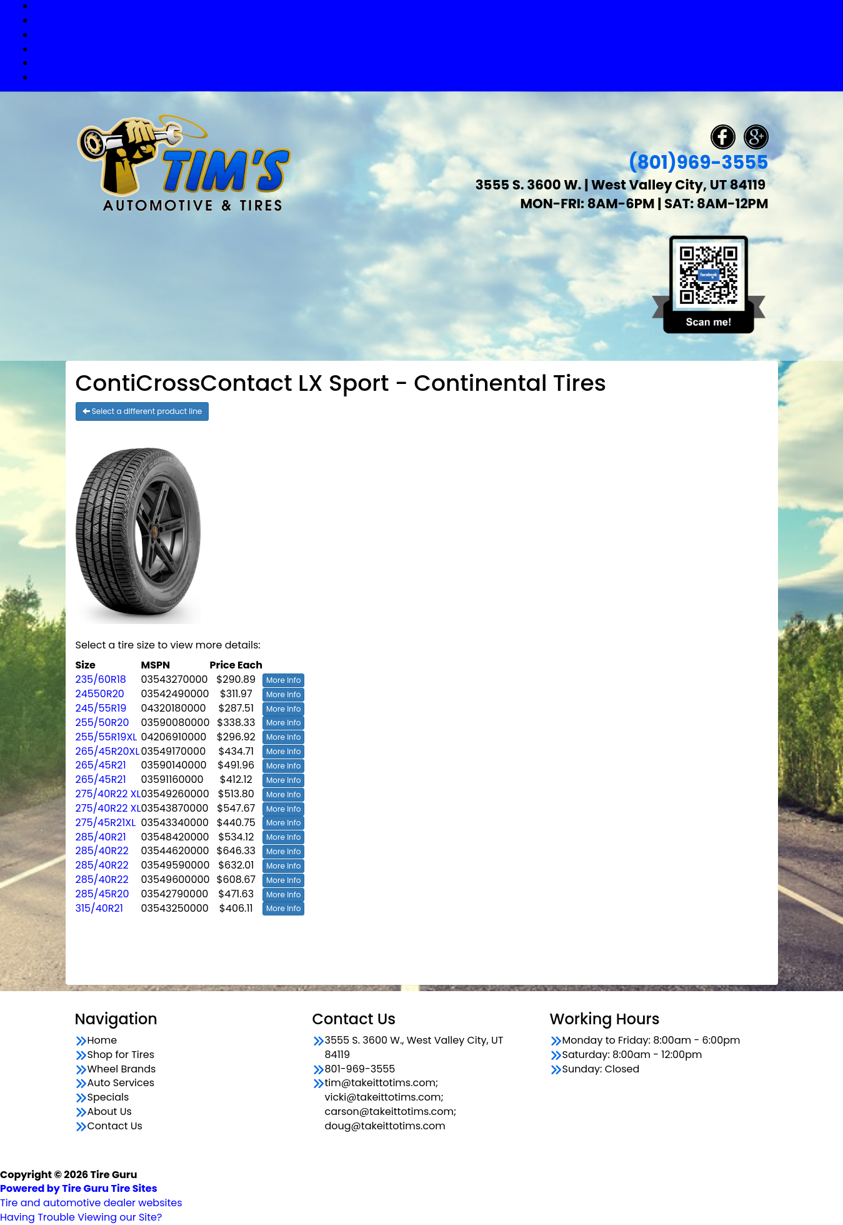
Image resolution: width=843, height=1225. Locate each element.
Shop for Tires (434, 20)
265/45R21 (101, 765)
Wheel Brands (434, 35)
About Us (109, 1112)
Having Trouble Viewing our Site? (81, 1217)
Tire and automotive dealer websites (91, 1195)
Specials (434, 63)
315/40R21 (99, 908)
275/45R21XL (106, 822)
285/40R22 (102, 851)
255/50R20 (102, 722)
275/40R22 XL (108, 794)
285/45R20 (102, 894)
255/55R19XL (106, 737)
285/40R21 (101, 837)
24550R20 (100, 694)
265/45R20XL (108, 751)
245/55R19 (101, 708)
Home (102, 1040)
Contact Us (433, 77)
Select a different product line (142, 411)
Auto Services (434, 49)
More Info (283, 680)
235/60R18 (101, 679)
